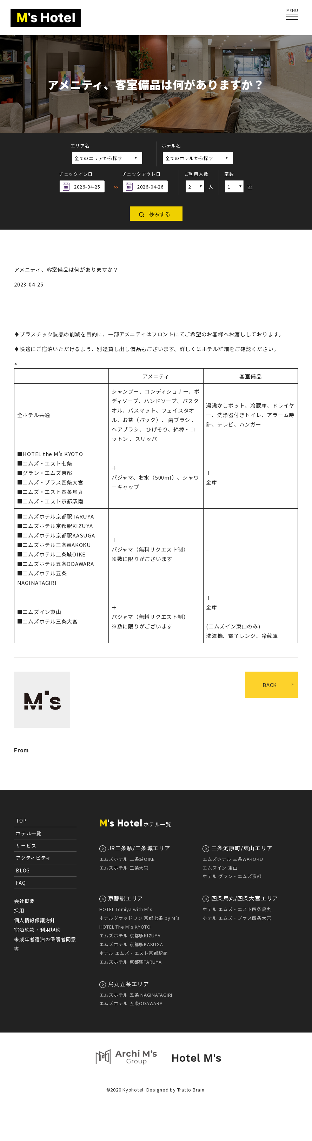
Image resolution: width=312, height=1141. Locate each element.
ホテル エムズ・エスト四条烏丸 (237, 909)
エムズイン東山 (41, 611)
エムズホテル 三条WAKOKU (233, 859)
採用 (19, 910)
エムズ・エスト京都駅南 (52, 501)
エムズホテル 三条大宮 (124, 867)
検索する (159, 214)
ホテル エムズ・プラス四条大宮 (237, 918)
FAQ (21, 882)
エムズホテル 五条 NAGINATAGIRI (136, 994)
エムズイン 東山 (220, 867)
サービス (26, 845)
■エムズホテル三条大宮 (47, 621)
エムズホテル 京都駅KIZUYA (130, 935)
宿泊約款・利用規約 (37, 929)
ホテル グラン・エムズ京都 (232, 876)
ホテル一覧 (29, 833)
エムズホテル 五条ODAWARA (131, 1003)
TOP (21, 820)
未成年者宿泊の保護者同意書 (45, 944)
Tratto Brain (191, 1089)
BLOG (23, 870)
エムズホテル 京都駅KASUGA (131, 944)
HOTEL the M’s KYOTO (52, 453)
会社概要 (24, 900)
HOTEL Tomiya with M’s (126, 909)
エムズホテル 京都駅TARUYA (130, 961)
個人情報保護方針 (34, 920)
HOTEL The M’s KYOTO (125, 926)
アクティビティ (33, 857)
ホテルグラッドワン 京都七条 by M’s (139, 918)
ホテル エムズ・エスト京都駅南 (133, 953)
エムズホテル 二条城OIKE (127, 859)
